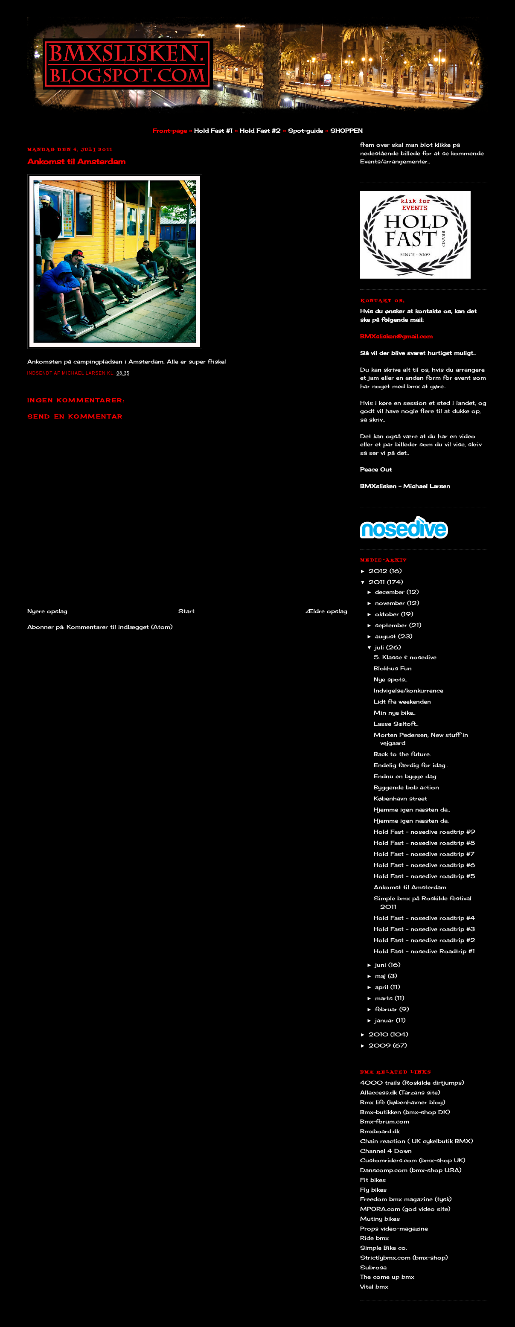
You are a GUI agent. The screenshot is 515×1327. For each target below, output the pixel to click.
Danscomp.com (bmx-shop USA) (410, 1170)
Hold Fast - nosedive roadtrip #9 (424, 831)
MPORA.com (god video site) (405, 1208)
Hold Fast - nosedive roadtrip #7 (424, 853)
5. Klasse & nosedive (405, 657)
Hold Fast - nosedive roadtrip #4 (424, 917)
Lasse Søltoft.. (396, 723)
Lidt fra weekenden (402, 701)
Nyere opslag (47, 611)
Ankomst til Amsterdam (76, 161)
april (382, 987)
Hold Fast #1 (213, 130)
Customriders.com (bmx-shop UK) (412, 1160)
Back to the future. (402, 754)
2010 (379, 1034)
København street (400, 798)
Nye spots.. (390, 679)
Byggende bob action (406, 787)
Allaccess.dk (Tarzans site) (400, 1092)
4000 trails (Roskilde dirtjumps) (412, 1082)
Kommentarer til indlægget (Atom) (119, 626)
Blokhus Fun (393, 668)
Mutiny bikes (380, 1218)
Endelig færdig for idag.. (411, 765)
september (392, 625)
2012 (379, 570)
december (391, 591)
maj (381, 975)
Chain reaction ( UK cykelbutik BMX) (416, 1141)
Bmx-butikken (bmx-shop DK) (405, 1112)
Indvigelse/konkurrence (408, 690)
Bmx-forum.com (384, 1121)
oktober (388, 614)
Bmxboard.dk (379, 1131)
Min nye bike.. (395, 712)
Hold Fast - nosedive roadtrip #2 (424, 940)
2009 (381, 1045)
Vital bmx (374, 1286)
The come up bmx (387, 1276)
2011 (378, 582)
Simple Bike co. (383, 1247)
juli (380, 647)
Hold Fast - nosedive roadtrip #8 (424, 842)
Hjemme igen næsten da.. (412, 809)
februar (387, 1009)
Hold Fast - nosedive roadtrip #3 (424, 928)
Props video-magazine (394, 1228)
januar (385, 1020)
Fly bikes (373, 1189)
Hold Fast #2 (260, 130)
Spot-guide (305, 130)
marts (385, 998)
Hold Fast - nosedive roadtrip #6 (424, 864)
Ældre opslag (326, 611)
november (391, 602)
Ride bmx (374, 1237)
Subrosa (373, 1267)
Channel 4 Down (386, 1150)
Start (186, 611)
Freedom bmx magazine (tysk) (405, 1199)
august (386, 636)
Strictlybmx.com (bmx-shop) (404, 1257)
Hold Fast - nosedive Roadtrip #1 (424, 951)
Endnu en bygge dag (405, 776)
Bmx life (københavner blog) (402, 1102)
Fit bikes (373, 1179)
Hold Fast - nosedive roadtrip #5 (424, 876)
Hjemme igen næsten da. (411, 820)
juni (381, 964)
